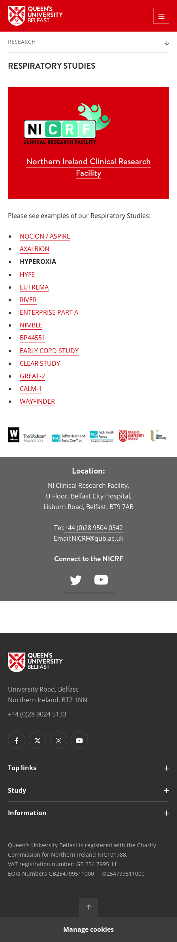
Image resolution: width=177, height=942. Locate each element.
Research (22, 41)
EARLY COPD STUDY (49, 350)
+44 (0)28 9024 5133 (37, 714)
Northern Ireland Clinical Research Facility (88, 167)
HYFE (27, 274)
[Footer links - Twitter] (37, 740)
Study (17, 790)
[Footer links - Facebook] (16, 740)
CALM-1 (31, 388)
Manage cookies (88, 929)
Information (27, 813)
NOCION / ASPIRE (45, 236)
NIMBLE (31, 325)
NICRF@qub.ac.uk (97, 538)
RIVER (28, 299)
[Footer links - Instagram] (58, 740)
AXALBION (34, 248)
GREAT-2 (32, 376)
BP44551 (32, 337)
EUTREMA (34, 287)
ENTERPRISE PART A (49, 312)
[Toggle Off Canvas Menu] (161, 16)
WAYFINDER (37, 401)
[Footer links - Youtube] (79, 740)
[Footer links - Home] (35, 662)
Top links (22, 767)
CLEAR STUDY (40, 363)
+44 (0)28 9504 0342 (93, 527)
